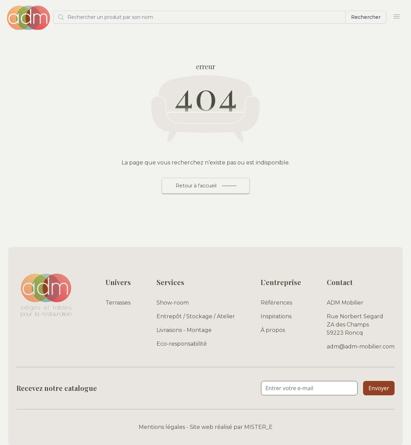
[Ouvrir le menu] (396, 16)
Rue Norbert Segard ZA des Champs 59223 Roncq (355, 324)
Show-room (173, 302)
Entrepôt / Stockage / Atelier (196, 316)
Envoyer (379, 388)
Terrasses (117, 302)
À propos (273, 330)
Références (276, 302)
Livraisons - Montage (184, 330)
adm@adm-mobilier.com (361, 346)
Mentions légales (162, 427)
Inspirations (276, 316)
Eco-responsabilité (182, 344)
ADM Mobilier (345, 302)
